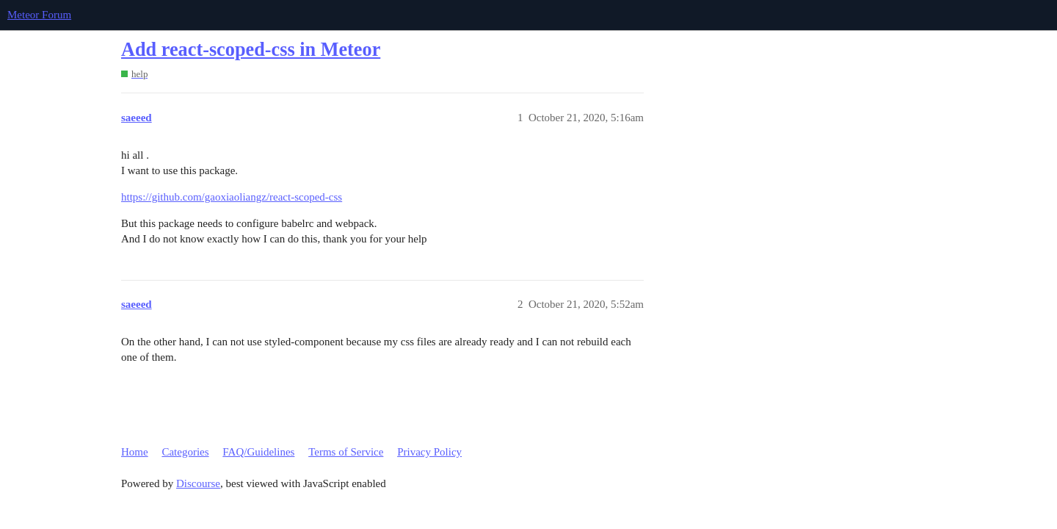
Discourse (198, 483)
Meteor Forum (39, 15)
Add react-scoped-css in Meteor (250, 49)
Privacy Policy (429, 452)
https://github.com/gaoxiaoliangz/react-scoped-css (231, 197)
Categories (184, 452)
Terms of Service (345, 452)
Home (134, 452)
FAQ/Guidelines (258, 452)
